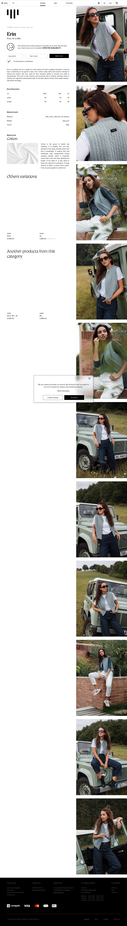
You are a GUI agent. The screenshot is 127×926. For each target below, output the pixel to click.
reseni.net (114, 892)
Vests (28, 27)
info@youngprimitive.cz (39, 890)
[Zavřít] (89, 378)
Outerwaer (23, 27)
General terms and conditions (15, 892)
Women (17, 27)
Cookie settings (52, 397)
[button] (121, 43)
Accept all (74, 397)
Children (69, 3)
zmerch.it (114, 888)
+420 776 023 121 (37, 888)
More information (63, 391)
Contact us (36, 883)
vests (9, 233)
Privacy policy (11, 895)
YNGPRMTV (10, 27)
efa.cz (113, 890)
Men (55, 3)
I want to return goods (13, 888)
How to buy (10, 890)
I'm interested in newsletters (23, 61)
